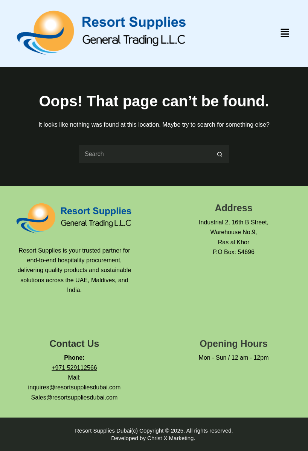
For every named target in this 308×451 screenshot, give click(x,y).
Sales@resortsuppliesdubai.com (74, 397)
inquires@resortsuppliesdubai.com (74, 387)
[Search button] (219, 154)
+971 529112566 (74, 368)
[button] (285, 33)
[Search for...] (144, 154)
